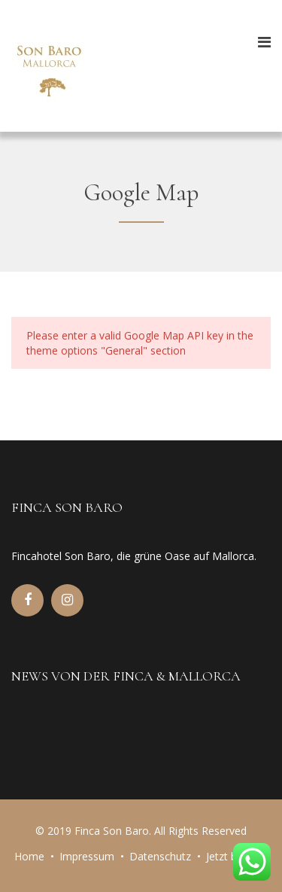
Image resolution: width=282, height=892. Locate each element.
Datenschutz (160, 856)
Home (29, 856)
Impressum (86, 856)
